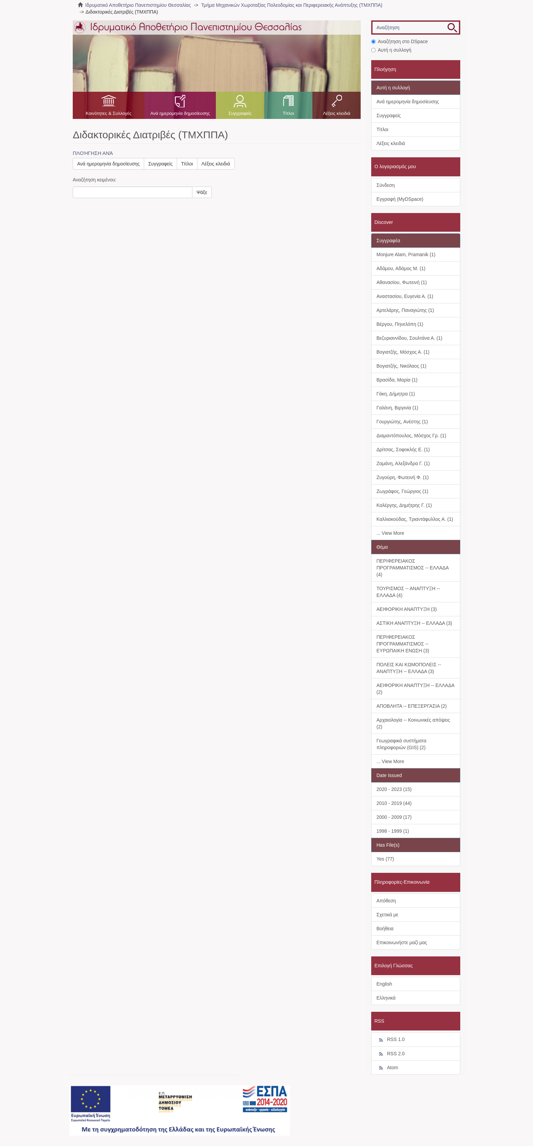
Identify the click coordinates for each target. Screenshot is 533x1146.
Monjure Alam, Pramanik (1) (406, 254)
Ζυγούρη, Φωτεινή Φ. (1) (403, 477)
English (384, 984)
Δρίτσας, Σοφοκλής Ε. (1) (403, 449)
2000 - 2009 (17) (394, 817)
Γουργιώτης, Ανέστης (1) (402, 421)
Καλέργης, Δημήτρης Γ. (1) (404, 505)
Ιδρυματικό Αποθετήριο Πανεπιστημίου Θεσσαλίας (138, 5)
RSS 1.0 (391, 1040)
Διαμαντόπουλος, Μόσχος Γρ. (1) (411, 435)
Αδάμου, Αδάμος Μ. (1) (401, 268)
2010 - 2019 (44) (394, 803)
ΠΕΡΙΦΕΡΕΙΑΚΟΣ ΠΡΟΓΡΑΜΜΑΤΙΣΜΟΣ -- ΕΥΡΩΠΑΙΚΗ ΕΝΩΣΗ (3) (403, 643)
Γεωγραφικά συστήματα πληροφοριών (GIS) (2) (402, 744)
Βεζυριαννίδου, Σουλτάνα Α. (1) (410, 338)
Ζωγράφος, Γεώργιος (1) (402, 491)
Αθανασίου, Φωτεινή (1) (402, 282)
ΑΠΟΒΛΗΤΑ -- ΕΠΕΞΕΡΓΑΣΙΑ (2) (412, 706)
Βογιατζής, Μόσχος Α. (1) (403, 352)
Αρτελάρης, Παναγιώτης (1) (405, 310)
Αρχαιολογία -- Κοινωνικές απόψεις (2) (413, 723)
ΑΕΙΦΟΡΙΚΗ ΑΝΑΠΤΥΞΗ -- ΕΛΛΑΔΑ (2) (416, 689)
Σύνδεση (386, 185)
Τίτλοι (288, 113)
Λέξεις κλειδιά (336, 113)
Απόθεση (386, 900)
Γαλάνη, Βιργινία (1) (397, 407)
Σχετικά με (387, 914)
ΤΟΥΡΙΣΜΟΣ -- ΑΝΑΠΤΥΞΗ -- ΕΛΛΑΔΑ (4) (408, 592)
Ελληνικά (386, 998)
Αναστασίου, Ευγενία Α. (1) (405, 296)
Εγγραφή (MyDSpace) (400, 199)
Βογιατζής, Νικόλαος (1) (402, 366)
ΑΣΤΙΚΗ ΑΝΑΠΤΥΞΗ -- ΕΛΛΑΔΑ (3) (414, 623)
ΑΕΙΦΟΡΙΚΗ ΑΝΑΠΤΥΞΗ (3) (407, 609)
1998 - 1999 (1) (393, 831)
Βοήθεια (385, 928)
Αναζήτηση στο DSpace (399, 41)
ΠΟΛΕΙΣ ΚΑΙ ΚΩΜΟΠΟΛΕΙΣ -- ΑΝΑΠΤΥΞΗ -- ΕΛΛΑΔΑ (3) (409, 668)
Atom (387, 1068)
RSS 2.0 (391, 1054)
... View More (390, 533)
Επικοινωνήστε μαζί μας (402, 942)
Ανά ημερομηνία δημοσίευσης (180, 113)
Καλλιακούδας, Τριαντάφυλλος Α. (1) (415, 519)
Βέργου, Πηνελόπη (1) (400, 324)
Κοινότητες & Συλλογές (109, 113)
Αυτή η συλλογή (391, 50)
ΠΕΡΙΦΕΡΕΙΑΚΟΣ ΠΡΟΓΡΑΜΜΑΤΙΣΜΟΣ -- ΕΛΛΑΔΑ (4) (413, 567)
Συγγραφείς (240, 113)
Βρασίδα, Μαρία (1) (397, 380)
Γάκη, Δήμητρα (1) (396, 393)
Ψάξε (201, 192)
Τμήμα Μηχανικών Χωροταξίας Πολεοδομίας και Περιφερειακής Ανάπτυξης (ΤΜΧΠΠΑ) (291, 5)
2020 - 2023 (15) (394, 789)
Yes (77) (385, 859)
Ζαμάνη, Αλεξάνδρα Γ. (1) (403, 463)
